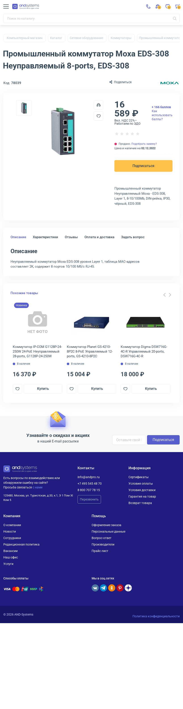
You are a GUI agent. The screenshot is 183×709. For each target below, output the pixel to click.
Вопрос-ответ (101, 538)
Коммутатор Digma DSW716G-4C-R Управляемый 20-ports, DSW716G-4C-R (144, 351)
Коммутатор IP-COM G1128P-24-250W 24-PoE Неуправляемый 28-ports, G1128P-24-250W (37, 351)
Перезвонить (89, 499)
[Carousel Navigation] (167, 295)
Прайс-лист (100, 551)
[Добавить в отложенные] (98, 116)
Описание (18, 237)
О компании (12, 525)
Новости (9, 531)
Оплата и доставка (99, 237)
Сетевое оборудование (86, 38)
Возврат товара (140, 503)
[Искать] (174, 18)
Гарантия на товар (142, 496)
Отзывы (71, 237)
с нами (37, 487)
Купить (43, 389)
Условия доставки (142, 490)
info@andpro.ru (89, 477)
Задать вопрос (133, 237)
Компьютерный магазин (24, 38)
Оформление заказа (106, 525)
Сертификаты (138, 477)
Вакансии (10, 551)
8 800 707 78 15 (89, 490)
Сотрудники (12, 538)
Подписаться (143, 166)
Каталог (56, 38)
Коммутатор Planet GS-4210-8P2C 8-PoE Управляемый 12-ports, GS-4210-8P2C (90, 351)
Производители (103, 544)
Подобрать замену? (144, 143)
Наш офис (10, 557)
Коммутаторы (121, 38)
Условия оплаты (140, 483)
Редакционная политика (21, 544)
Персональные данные (108, 531)
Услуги (8, 564)
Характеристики (45, 237)
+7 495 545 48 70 (90, 483)
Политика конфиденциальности (156, 616)
